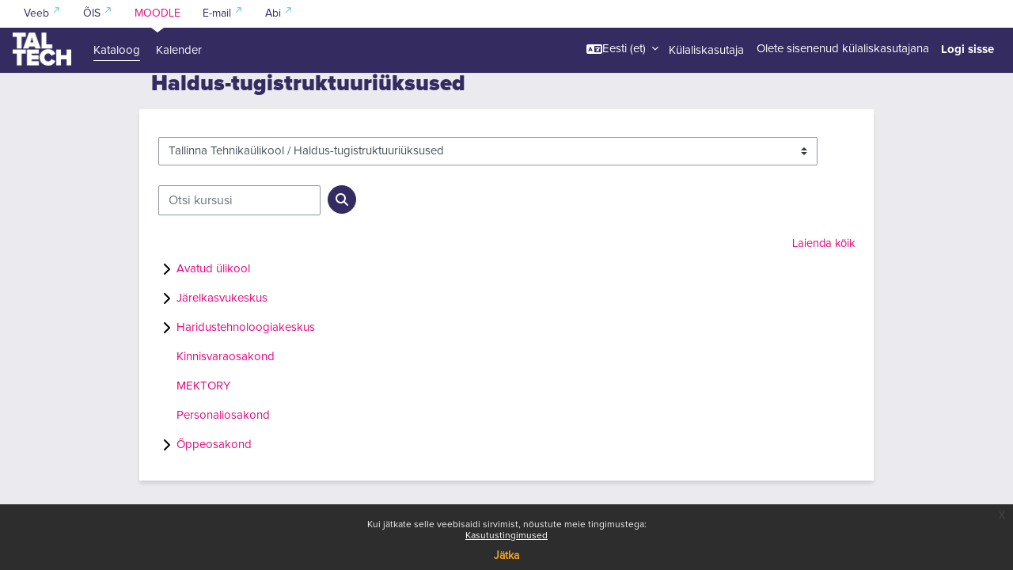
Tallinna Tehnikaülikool (262, 93)
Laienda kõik (822, 281)
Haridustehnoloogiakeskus (245, 365)
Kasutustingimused (506, 536)
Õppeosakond (214, 482)
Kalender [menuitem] (179, 50)
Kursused (175, 93)
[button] (622, 49)
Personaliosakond (223, 453)
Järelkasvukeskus (221, 336)
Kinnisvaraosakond (225, 395)
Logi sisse (967, 49)
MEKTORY (203, 424)
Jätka (506, 555)
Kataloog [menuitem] (116, 50)
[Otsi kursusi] (239, 238)
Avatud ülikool (213, 307)
